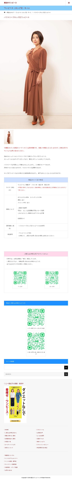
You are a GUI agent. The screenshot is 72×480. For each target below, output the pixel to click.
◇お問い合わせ (8, 470)
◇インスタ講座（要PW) (10, 461)
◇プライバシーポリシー (42, 444)
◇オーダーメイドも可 (9, 444)
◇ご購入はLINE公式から (10, 432)
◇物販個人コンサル (9, 455)
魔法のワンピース (10, 2)
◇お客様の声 (39, 432)
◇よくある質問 (40, 435)
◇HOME (6, 429)
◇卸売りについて (8, 447)
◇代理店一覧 (7, 441)
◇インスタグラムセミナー (11, 458)
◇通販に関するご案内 (9, 435)
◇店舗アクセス (40, 438)
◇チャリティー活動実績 (10, 464)
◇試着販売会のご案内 (9, 438)
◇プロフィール (40, 429)
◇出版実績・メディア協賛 (11, 467)
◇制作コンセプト (40, 441)
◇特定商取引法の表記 (41, 447)
